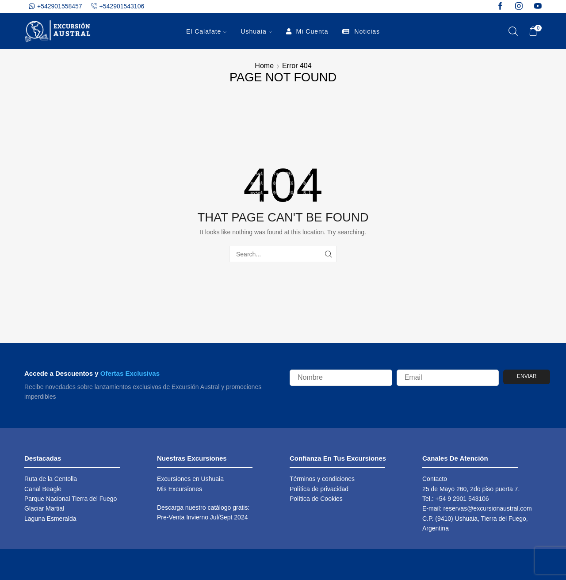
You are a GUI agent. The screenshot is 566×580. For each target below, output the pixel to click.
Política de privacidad (319, 488)
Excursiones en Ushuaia (190, 478)
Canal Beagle (42, 488)
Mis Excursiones (179, 488)
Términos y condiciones (322, 478)
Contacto (434, 478)
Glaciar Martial (44, 508)
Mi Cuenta (307, 31)
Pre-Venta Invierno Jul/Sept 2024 (202, 517)
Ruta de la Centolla (50, 478)
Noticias (361, 31)
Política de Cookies (316, 498)
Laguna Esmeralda (50, 518)
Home (264, 65)
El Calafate (206, 31)
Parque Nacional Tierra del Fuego (70, 498)
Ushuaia (256, 31)
